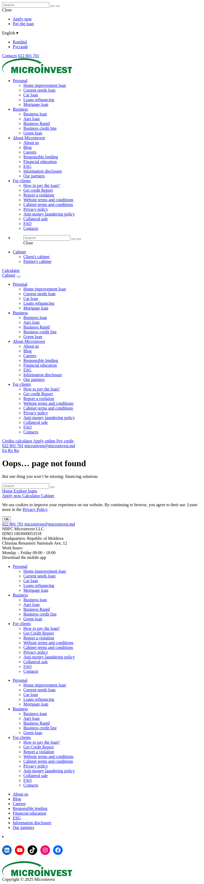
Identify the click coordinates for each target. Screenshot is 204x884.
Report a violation (38, 195)
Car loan (30, 95)
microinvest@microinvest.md (49, 445)
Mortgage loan (35, 104)
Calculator (11, 270)
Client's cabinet (36, 256)
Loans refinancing (38, 99)
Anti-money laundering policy (49, 214)
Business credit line (40, 128)
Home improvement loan (44, 85)
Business (20, 109)
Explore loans (25, 491)
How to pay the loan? (41, 185)
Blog (27, 147)
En (5, 450)
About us (31, 142)
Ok (6, 519)
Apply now (22, 19)
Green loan (32, 133)
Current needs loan (39, 90)
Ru (16, 450)
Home (8, 491)
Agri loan (31, 118)
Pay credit (64, 441)
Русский (20, 46)
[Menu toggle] (18, 276)
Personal (20, 80)
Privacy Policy (35, 509)
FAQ (27, 223)
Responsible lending (40, 157)
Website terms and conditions (48, 200)
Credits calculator (17, 441)
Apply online (44, 441)
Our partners (34, 176)
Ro (11, 450)
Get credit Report (38, 190)
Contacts (9, 55)
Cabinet (19, 252)
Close (7, 10)
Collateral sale (35, 219)
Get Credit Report (38, 633)
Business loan (35, 114)
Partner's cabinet (37, 261)
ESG (27, 166)
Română (20, 42)
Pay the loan (23, 23)
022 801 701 (28, 55)
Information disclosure (42, 171)
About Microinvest (29, 138)
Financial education (40, 161)
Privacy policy (35, 209)
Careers (29, 152)
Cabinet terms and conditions (48, 204)
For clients (22, 180)
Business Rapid (36, 123)
